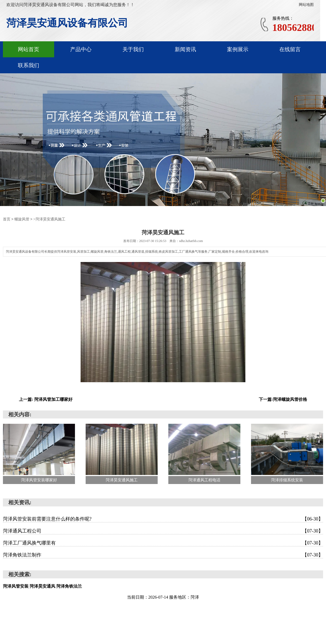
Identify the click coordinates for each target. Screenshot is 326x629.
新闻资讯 (185, 49)
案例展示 (237, 49)
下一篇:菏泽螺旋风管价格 (283, 399)
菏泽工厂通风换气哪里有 (163, 542)
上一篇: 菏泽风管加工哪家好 (46, 399)
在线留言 (290, 49)
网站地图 (306, 5)
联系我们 (28, 65)
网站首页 (28, 49)
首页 (6, 219)
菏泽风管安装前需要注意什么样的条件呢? (163, 518)
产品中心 (81, 49)
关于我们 (133, 49)
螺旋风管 (21, 219)
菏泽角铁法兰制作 (163, 554)
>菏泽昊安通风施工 (49, 219)
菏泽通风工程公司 (163, 530)
